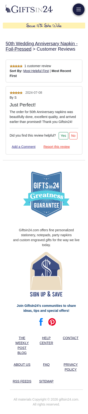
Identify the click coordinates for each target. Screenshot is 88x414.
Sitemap (46, 381)
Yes (63, 136)
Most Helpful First (36, 71)
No (73, 136)
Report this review (56, 147)
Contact (71, 338)
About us (22, 364)
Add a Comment (23, 147)
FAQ (46, 364)
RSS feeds (22, 381)
